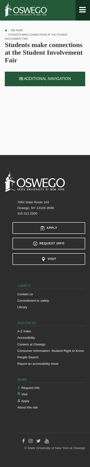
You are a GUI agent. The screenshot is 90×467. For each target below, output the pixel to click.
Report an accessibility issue (38, 363)
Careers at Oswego (31, 344)
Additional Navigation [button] (45, 79)
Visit (48, 259)
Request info (48, 244)
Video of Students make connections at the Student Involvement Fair (45, 116)
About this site (27, 407)
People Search (28, 357)
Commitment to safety (33, 300)
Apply (48, 228)
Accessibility (26, 337)
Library (22, 307)
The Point (16, 30)
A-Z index (24, 331)
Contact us (25, 294)
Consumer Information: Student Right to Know (50, 351)
